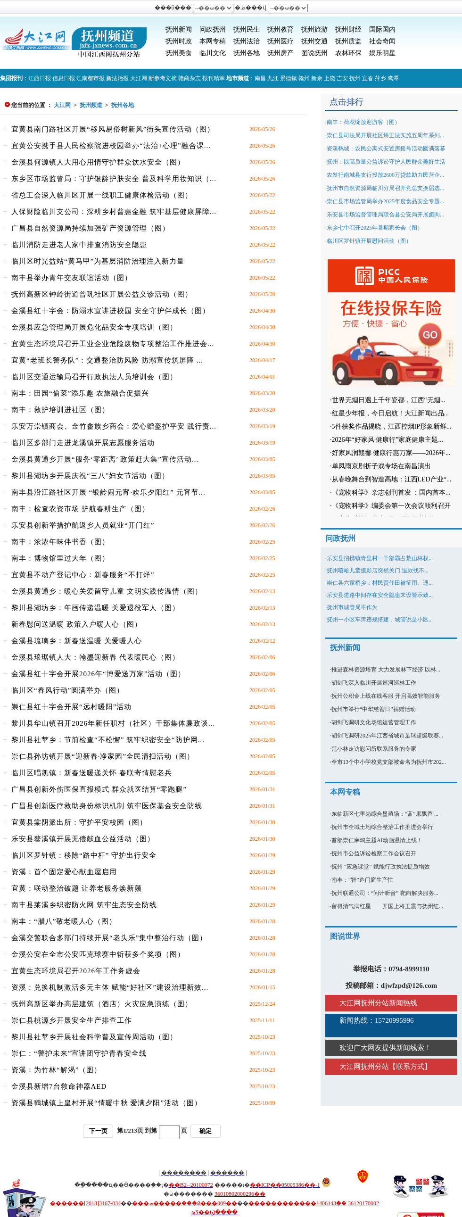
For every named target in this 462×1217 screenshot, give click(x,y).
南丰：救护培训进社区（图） (60, 410)
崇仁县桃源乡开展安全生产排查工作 (71, 1020)
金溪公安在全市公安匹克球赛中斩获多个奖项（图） (98, 954)
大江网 (138, 78)
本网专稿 (212, 41)
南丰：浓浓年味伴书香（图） (60, 542)
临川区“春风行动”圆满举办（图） (67, 690)
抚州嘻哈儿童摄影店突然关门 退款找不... (378, 570)
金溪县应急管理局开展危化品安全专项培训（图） (94, 327)
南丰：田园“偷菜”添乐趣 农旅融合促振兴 (80, 393)
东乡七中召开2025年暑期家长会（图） (375, 227)
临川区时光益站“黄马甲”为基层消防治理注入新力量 (97, 261)
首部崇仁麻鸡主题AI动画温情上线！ (376, 840)
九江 (273, 78)
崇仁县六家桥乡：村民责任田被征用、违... (380, 583)
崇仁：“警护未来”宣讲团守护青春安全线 (79, 1053)
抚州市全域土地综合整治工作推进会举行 (382, 827)
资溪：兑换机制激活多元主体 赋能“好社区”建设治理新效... (109, 987)
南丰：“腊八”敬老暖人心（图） (63, 921)
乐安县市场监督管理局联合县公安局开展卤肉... (385, 214)
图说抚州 (314, 53)
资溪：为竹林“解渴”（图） (56, 1070)
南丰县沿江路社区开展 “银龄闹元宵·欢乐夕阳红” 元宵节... (108, 492)
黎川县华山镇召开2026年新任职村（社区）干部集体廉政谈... (113, 723)
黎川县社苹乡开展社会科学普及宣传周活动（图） (94, 1037)
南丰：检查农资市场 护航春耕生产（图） (80, 509)
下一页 (98, 1130)
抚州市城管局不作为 (352, 607)
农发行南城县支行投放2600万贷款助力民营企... (385, 175)
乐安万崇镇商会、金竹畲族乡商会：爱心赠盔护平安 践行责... (113, 426)
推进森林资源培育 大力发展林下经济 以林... (385, 669)
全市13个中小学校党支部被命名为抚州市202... (388, 762)
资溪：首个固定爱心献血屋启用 (64, 872)
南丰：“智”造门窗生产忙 (362, 880)
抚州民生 (246, 29)
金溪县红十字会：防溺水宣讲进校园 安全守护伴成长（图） (110, 311)
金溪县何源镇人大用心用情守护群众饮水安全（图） (98, 162)
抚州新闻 (178, 29)
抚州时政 (178, 41)
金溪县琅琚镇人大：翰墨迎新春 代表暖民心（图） (95, 657)
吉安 (342, 78)
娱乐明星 (382, 53)
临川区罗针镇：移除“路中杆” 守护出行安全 (84, 855)
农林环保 (348, 53)
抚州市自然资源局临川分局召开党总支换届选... (385, 188)
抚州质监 (348, 41)
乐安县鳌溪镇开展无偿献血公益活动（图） (83, 839)
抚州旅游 (314, 29)
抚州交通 (314, 41)
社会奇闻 (382, 41)
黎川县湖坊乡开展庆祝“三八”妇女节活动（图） (90, 476)
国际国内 (382, 29)
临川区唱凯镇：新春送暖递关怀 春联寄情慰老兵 (91, 773)
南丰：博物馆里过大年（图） (60, 558)
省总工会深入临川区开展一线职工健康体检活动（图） (101, 195)
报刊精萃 (213, 78)
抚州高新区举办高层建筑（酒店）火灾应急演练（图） (101, 1004)
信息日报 (63, 78)
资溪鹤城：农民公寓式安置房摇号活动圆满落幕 (386, 148)
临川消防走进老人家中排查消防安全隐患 (79, 244)
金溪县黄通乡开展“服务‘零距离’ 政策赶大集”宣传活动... (104, 459)
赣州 (304, 78)
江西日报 (39, 78)
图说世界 (345, 936)
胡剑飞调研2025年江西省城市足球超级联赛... (387, 735)
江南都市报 (90, 78)
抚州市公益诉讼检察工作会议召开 (373, 853)
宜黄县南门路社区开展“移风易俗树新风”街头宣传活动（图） (112, 129)
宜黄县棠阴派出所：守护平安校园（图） (79, 822)
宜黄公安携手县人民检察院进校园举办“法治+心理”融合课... (111, 145)
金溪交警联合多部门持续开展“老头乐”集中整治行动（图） (109, 938)
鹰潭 (393, 78)
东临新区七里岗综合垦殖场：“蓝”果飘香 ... (384, 814)
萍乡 (380, 78)
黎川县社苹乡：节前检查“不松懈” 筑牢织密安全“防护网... (108, 740)
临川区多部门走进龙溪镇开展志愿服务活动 (83, 443)
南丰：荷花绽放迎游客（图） (363, 122)
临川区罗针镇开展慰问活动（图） (369, 241)
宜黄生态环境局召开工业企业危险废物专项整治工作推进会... (112, 344)
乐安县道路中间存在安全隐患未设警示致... (380, 595)
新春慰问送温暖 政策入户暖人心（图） (76, 624)
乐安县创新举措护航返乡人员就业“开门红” (82, 525)
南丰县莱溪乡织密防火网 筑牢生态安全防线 (84, 905)
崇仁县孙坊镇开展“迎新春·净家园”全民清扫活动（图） (102, 756)
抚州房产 (280, 53)
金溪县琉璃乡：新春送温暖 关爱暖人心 (76, 641)
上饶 (329, 78)
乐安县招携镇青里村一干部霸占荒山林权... (380, 558)
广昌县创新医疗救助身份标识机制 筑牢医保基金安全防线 (106, 806)
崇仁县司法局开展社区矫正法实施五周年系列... (385, 135)
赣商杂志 (189, 78)
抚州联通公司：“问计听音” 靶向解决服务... (384, 893)
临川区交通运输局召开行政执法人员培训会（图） (94, 377)
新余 (316, 78)
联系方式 (410, 1066)
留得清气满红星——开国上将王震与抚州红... (387, 906)
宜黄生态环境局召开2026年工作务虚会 (75, 971)
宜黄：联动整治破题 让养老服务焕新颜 (76, 888)
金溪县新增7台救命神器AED (59, 1086)
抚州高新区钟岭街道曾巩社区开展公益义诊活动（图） (101, 294)
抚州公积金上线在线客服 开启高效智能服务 (385, 696)
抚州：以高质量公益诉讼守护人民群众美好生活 (386, 161)
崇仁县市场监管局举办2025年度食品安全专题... (385, 201)
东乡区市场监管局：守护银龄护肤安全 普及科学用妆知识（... (113, 178)
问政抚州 (212, 29)
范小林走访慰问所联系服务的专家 (373, 748)
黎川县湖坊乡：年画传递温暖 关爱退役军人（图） (95, 608)
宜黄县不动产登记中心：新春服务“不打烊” (82, 575)
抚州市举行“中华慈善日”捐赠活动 (373, 709)
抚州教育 (280, 29)
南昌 (260, 78)
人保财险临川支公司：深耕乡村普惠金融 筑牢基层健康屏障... (113, 211)
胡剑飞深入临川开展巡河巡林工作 (373, 682)
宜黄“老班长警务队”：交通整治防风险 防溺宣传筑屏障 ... (107, 360)
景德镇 (288, 78)
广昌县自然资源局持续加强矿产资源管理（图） (90, 228)
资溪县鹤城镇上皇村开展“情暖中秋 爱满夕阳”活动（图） (106, 1103)
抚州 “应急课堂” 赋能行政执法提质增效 (380, 866)
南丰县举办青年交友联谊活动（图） (71, 277)
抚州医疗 (280, 41)
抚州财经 (348, 29)
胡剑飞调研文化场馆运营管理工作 (373, 722)
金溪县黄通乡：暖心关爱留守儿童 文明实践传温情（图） (106, 591)
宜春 (367, 78)
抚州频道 (91, 105)
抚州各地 (246, 53)
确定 (205, 1130)
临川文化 (212, 53)
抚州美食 (178, 53)
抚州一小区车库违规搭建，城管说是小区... (380, 619)
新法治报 (117, 78)
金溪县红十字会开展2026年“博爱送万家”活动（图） (98, 674)
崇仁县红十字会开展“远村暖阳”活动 (71, 707)
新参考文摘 (162, 78)
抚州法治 (246, 41)
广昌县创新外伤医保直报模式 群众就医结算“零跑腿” (99, 789)
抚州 (355, 78)
